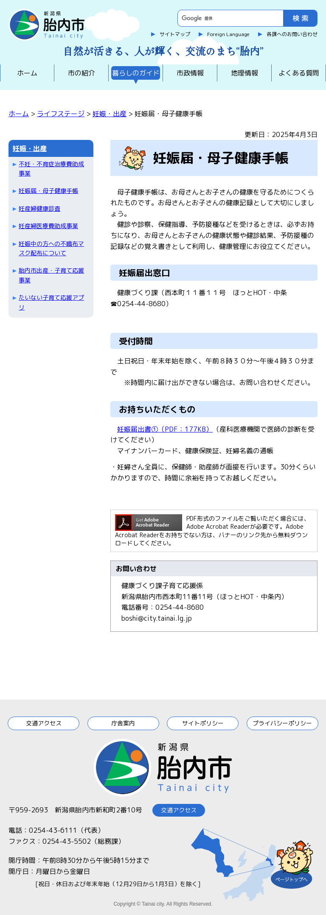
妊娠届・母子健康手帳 (48, 191)
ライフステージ (60, 113)
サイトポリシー (203, 723)
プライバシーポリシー (282, 723)
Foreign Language (228, 34)
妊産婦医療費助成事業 (48, 226)
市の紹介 (81, 73)
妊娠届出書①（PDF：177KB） (165, 429)
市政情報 (190, 73)
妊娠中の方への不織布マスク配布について (51, 248)
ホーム (27, 73)
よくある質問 (298, 73)
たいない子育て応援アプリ (51, 302)
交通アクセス (44, 723)
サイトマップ (175, 34)
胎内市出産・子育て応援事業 (51, 275)
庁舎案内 (123, 723)
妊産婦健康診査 (39, 208)
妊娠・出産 (109, 113)
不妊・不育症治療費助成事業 (51, 168)
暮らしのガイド (136, 73)
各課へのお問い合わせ (292, 34)
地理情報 (244, 73)
